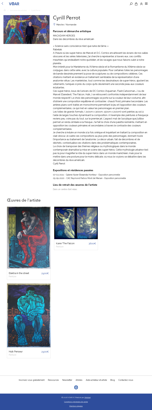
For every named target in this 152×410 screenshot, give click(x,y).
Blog (112, 380)
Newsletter (67, 380)
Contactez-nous (125, 380)
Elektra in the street (19, 273)
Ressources (53, 380)
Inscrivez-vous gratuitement (31, 380)
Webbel (87, 397)
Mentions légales (76, 406)
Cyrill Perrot (35, 10)
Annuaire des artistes (18, 10)
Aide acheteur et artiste (96, 380)
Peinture (12, 276)
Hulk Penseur (16, 351)
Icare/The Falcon (65, 243)
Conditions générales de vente (76, 402)
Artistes (79, 380)
